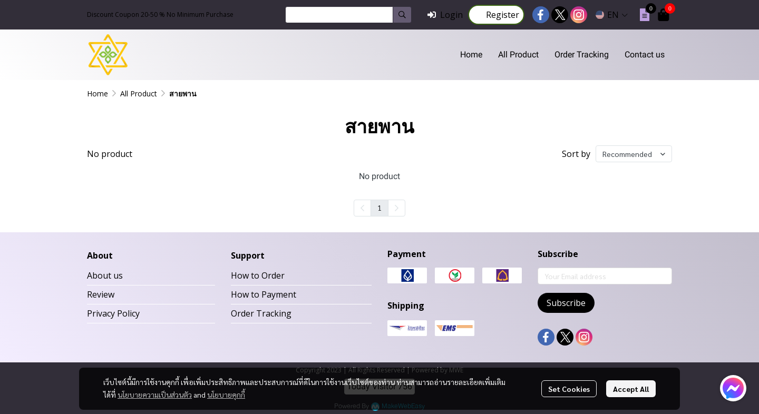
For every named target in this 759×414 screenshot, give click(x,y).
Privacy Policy (113, 313)
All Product (138, 93)
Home (97, 93)
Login (445, 15)
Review (100, 294)
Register (496, 15)
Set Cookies (569, 388)
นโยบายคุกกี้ (226, 394)
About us (105, 275)
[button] (348, 15)
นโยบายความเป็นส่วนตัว (155, 394)
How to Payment (263, 294)
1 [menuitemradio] (379, 207)
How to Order (258, 275)
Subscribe (566, 303)
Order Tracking (261, 313)
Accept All (631, 388)
